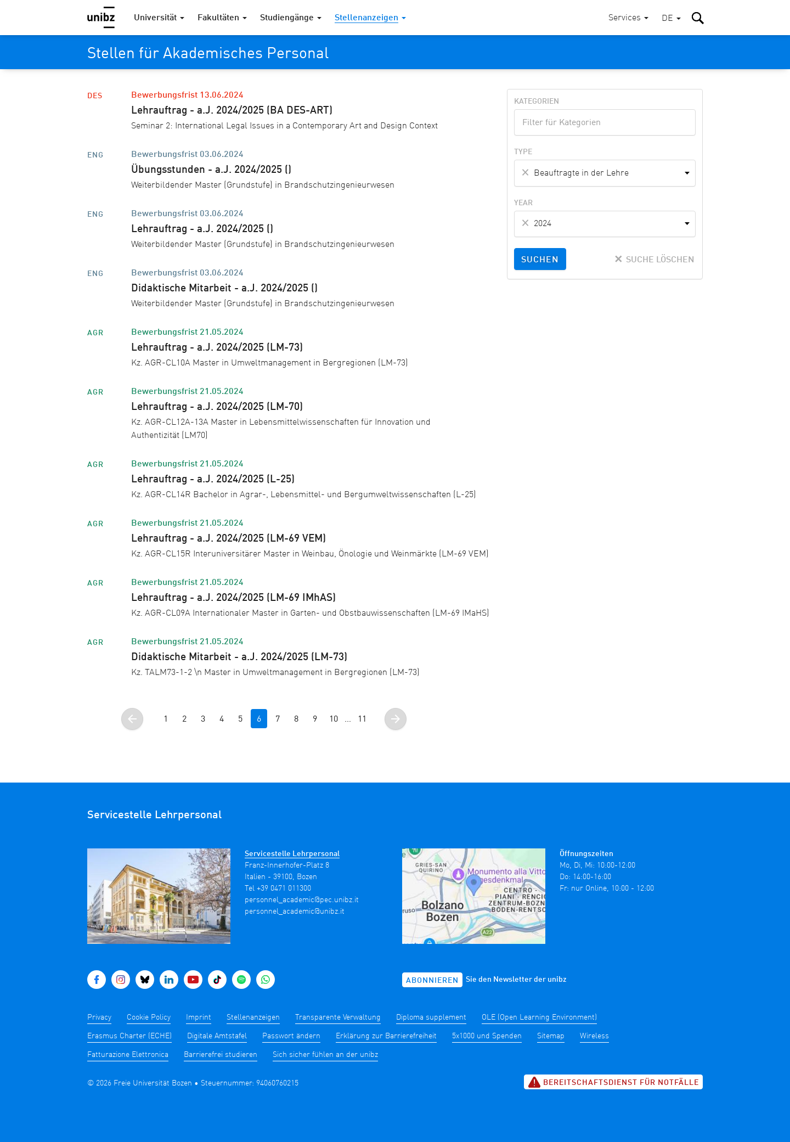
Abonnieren (432, 981)
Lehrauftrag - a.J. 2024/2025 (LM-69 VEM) (228, 538)
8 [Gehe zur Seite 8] (296, 719)
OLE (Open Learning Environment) (539, 1017)
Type (523, 152)
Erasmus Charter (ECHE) (129, 1036)
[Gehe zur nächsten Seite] (396, 719)
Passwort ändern (291, 1036)
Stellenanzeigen (253, 1017)
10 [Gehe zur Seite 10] (333, 719)
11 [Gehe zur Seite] (362, 719)
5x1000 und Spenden (487, 1036)
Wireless (594, 1036)
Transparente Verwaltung (338, 1017)
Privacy (99, 1017)
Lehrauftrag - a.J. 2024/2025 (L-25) (213, 479)
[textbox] (605, 121)
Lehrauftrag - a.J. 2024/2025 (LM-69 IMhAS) (233, 598)
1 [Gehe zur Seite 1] (165, 719)
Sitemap (551, 1036)
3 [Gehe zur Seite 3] (203, 719)
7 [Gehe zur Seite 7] (277, 719)
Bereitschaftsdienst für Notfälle (613, 1082)
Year (523, 203)
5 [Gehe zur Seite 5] (240, 719)
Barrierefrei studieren (220, 1055)
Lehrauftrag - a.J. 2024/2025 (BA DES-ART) (231, 110)
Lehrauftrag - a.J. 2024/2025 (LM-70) (217, 407)
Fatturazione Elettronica (127, 1055)
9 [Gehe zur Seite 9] (315, 719)
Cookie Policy (149, 1017)
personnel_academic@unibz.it (295, 911)
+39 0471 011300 (284, 888)
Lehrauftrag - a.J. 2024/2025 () (202, 229)
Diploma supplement (431, 1017)
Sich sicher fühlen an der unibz (325, 1055)
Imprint (198, 1017)
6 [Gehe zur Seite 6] (259, 719)
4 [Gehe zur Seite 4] (221, 719)
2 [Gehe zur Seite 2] (184, 719)
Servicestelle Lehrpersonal (292, 854)
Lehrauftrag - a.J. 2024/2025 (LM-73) (217, 347)
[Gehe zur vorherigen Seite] (132, 719)
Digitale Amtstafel (217, 1036)
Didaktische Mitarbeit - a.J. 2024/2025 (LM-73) (239, 657)
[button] (671, 19)
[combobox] (605, 122)
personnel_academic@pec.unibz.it (302, 900)
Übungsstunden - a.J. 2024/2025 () (211, 170)
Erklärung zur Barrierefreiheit (386, 1036)
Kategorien (536, 101)
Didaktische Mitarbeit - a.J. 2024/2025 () (224, 288)
